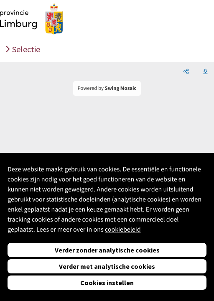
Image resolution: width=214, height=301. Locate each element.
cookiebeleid (123, 229)
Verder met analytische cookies (107, 266)
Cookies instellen (107, 282)
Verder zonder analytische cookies (107, 250)
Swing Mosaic (121, 88)
